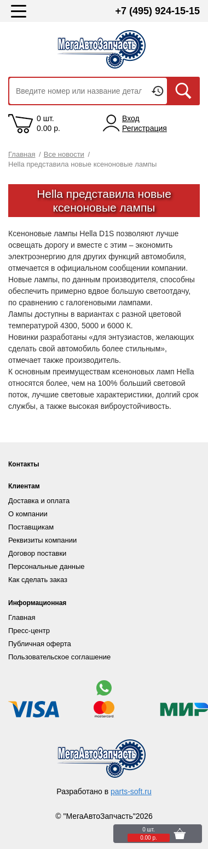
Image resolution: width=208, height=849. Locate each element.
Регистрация (144, 128)
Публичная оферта (39, 644)
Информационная (37, 603)
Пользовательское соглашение (59, 657)
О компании (28, 514)
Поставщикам (31, 527)
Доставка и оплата (39, 501)
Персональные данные (46, 566)
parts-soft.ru (131, 791)
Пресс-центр (29, 630)
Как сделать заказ (37, 580)
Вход (131, 118)
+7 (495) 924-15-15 (157, 10)
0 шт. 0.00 (48, 123)
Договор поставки (37, 553)
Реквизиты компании (42, 540)
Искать (183, 91)
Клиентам (24, 486)
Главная (21, 617)
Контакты (23, 464)
